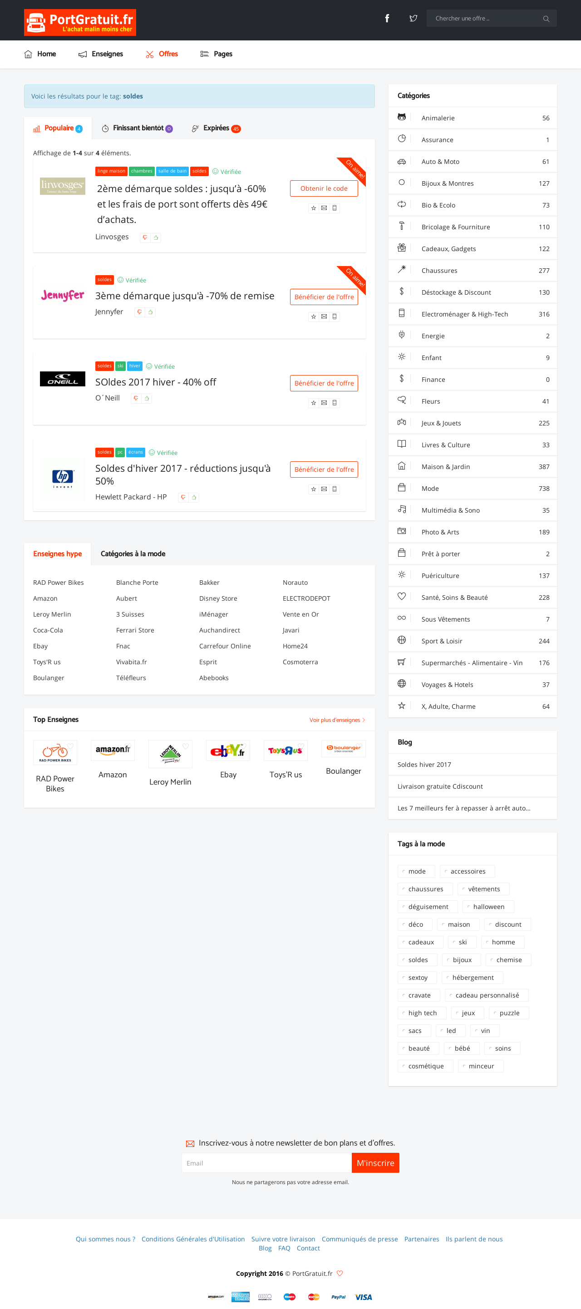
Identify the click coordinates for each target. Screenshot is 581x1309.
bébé (462, 1048)
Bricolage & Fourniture (474, 227)
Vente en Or (301, 614)
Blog (265, 1248)
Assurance (474, 140)
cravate (420, 995)
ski (463, 942)
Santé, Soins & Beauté (474, 597)
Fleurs (474, 401)
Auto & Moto (474, 162)
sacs (415, 1030)
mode (417, 871)
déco (416, 924)
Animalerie (474, 118)
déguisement (428, 906)
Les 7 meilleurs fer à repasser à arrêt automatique (474, 808)
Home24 (295, 646)
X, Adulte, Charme (474, 706)
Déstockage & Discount (474, 292)
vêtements (484, 888)
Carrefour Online (225, 646)
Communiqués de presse (360, 1239)
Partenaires (421, 1239)
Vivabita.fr (131, 661)
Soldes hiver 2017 (424, 764)
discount (508, 924)
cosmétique (426, 1066)
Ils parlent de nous (474, 1239)
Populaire (58, 128)
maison (459, 924)
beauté (419, 1048)
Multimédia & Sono (474, 510)
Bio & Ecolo (474, 205)
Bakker (209, 582)
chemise (509, 959)
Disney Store (218, 598)
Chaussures (474, 271)
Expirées (216, 128)
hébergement (473, 977)
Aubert (126, 598)
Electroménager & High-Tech (474, 314)
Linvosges (113, 237)
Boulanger (48, 677)
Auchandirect (219, 630)
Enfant (474, 358)
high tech (423, 1012)
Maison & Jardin (474, 467)
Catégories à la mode (133, 554)
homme (503, 942)
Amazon (45, 598)
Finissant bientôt (137, 128)
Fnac (123, 646)
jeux (468, 1012)
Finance (474, 379)
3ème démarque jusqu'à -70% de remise (185, 295)
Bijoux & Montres (474, 183)
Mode (474, 488)
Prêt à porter (474, 554)
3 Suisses (130, 614)
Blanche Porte (137, 582)
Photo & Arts (474, 532)
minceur (481, 1066)
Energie (474, 336)
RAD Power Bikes (58, 582)
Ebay (40, 646)
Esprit (208, 661)
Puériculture (474, 576)
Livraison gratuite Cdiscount (440, 786)
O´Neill (108, 398)
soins (503, 1048)
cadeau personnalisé (487, 995)
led (451, 1030)
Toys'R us (47, 661)
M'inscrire (375, 1162)
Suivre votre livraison (283, 1239)
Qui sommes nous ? (105, 1239)
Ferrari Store (135, 630)
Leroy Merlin (52, 614)
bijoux (462, 959)
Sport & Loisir (474, 641)
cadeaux (421, 942)
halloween (489, 906)
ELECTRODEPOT (306, 598)
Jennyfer (110, 311)
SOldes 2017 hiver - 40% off (155, 381)
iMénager (213, 614)
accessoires (468, 871)
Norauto (295, 582)
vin (485, 1030)
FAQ (284, 1248)
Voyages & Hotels (474, 685)
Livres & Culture (474, 445)
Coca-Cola (48, 630)
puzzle (510, 1012)
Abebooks (214, 677)
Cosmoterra (300, 661)
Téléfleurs (131, 677)
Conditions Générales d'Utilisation (193, 1239)
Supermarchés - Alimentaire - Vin (474, 663)
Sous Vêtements (474, 619)
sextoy (418, 977)
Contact (308, 1248)
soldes (418, 959)
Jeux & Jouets (474, 423)
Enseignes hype (57, 554)
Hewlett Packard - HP (132, 497)
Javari (291, 630)
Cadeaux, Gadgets (474, 249)
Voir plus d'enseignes (338, 720)
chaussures (426, 888)
